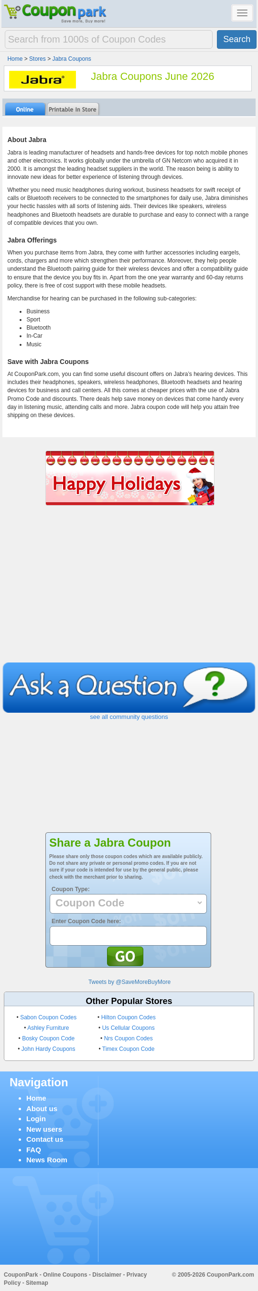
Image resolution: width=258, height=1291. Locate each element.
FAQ (33, 1150)
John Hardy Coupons (48, 1049)
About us (41, 1108)
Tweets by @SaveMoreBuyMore (129, 982)
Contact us (45, 1139)
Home (36, 1098)
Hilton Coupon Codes (128, 1017)
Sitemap (37, 1283)
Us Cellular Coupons (128, 1028)
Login (36, 1118)
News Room (46, 1160)
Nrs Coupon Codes (128, 1038)
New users (44, 1129)
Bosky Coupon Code (48, 1038)
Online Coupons (65, 1274)
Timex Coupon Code (128, 1049)
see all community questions (129, 716)
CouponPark (21, 1274)
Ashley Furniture (48, 1028)
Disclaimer (106, 1274)
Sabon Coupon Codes (48, 1017)
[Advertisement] (129, 591)
